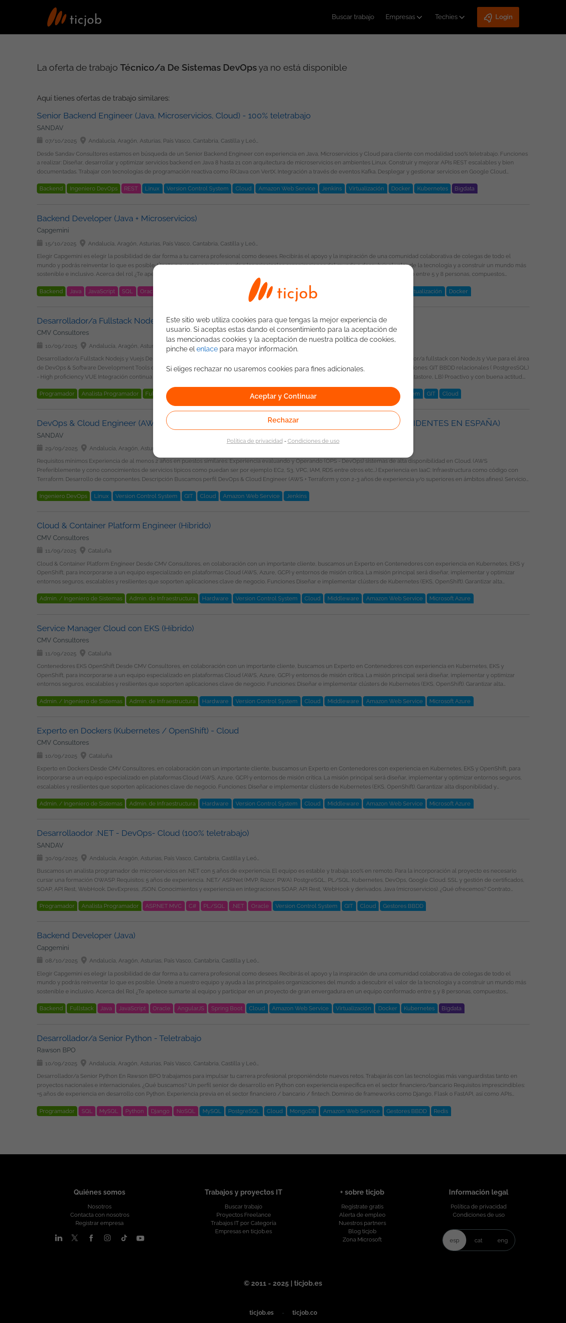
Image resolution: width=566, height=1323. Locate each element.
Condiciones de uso (314, 440)
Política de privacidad (255, 440)
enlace (207, 349)
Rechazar (283, 420)
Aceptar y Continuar (283, 396)
